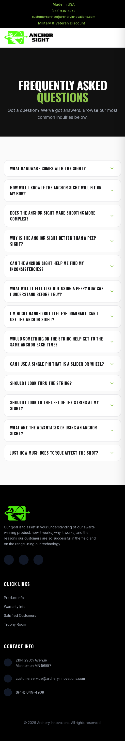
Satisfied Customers (20, 615)
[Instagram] (24, 560)
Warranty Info (15, 606)
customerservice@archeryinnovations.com (63, 17)
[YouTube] (38, 560)
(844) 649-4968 (64, 11)
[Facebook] (9, 560)
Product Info (14, 598)
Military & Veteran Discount (61, 23)
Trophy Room (15, 624)
